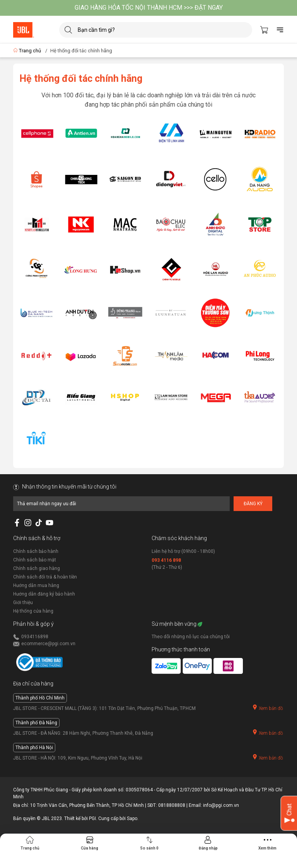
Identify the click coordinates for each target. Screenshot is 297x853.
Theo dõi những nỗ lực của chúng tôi (191, 636)
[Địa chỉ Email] (121, 503)
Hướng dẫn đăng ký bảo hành (44, 594)
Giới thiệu (23, 602)
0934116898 (34, 636)
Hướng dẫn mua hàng (36, 585)
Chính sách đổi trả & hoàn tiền (45, 577)
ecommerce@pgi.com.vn (48, 643)
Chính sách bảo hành (35, 551)
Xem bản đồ (267, 708)
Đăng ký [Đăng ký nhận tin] (253, 503)
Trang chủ (27, 51)
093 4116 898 (166, 560)
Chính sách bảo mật (34, 560)
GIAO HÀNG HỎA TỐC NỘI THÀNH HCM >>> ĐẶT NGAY (149, 7)
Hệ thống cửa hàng (33, 611)
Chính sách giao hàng (36, 568)
